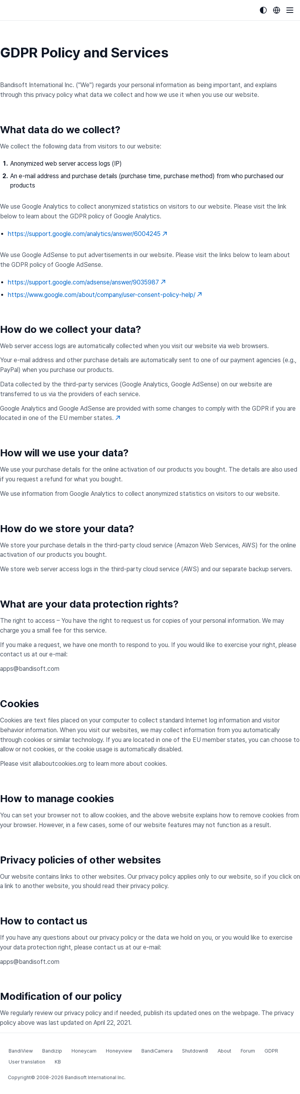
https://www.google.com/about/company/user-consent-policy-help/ (105, 295)
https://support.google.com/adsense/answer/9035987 (87, 282)
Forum (248, 1051)
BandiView (21, 1051)
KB (58, 1062)
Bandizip (52, 1051)
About (224, 1051)
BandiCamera (157, 1051)
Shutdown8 (195, 1051)
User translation (27, 1062)
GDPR (271, 1051)
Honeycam (83, 1051)
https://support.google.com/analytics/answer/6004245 (87, 234)
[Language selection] (276, 10)
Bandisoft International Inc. (95, 1077)
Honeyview (119, 1051)
